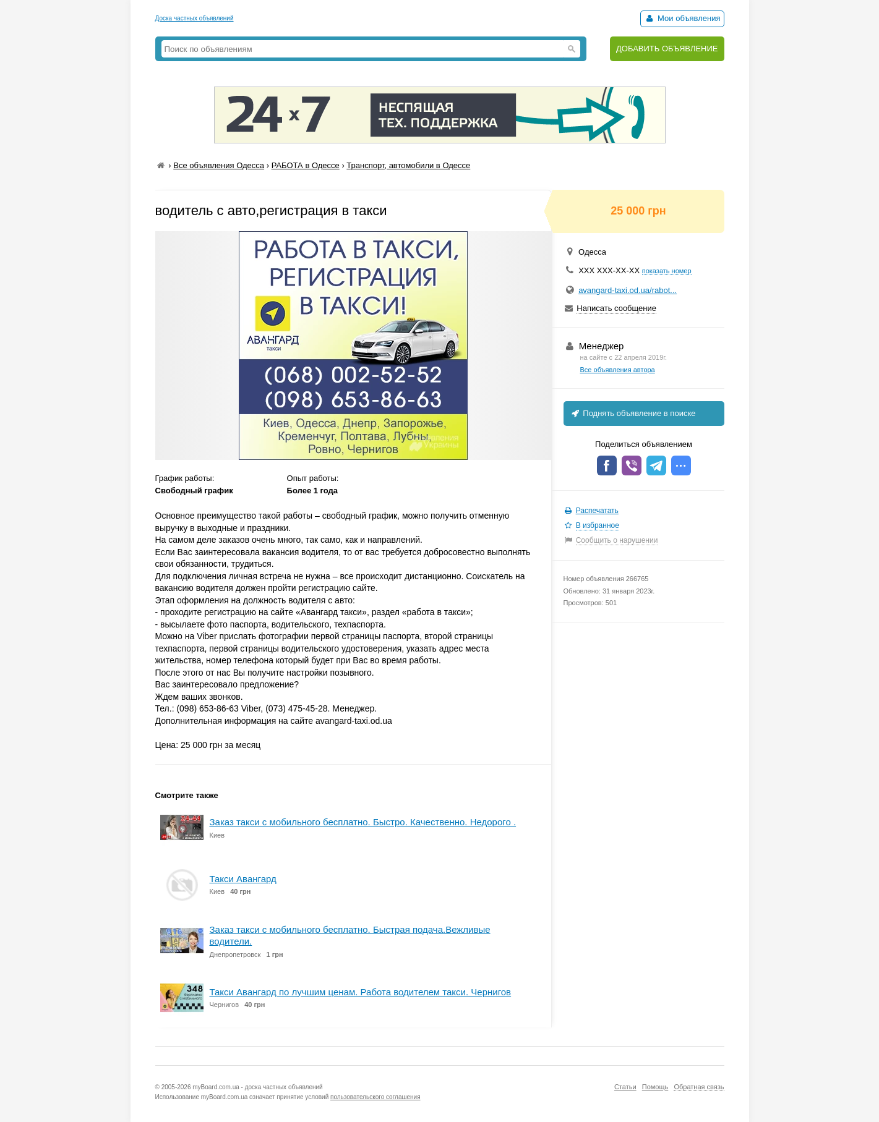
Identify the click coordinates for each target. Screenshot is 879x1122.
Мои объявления (682, 18)
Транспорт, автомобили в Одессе (408, 165)
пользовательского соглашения (375, 1097)
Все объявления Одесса (218, 165)
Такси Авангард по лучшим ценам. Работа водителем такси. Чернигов (361, 992)
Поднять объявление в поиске (633, 413)
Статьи (625, 1086)
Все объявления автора (617, 369)
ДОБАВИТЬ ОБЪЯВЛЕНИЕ (667, 48)
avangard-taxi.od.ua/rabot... (627, 290)
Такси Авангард (243, 878)
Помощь (655, 1086)
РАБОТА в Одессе (306, 165)
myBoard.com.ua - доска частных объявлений (257, 1087)
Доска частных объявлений (194, 18)
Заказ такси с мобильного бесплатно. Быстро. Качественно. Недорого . (363, 822)
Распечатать (597, 510)
